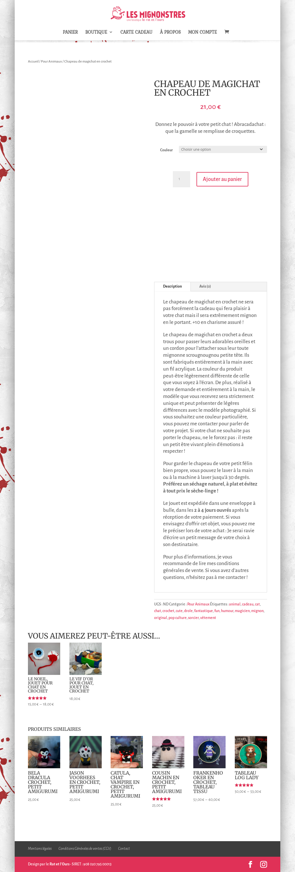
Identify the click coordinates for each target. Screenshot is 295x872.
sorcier (193, 618)
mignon (257, 611)
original (160, 618)
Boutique (96, 32)
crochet (168, 611)
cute (179, 611)
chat (157, 611)
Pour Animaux (51, 61)
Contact (124, 849)
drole (188, 611)
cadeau (248, 604)
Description (172, 286)
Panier (70, 32)
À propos (170, 32)
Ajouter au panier (222, 179)
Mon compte (202, 32)
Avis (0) (205, 286)
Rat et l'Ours (59, 864)
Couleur (166, 150)
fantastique (203, 611)
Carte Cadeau (136, 32)
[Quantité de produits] (181, 179)
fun (217, 611)
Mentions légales (40, 849)
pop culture (178, 618)
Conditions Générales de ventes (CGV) (84, 849)
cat (257, 604)
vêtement (208, 618)
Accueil (33, 61)
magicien (242, 611)
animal (235, 604)
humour (227, 611)
